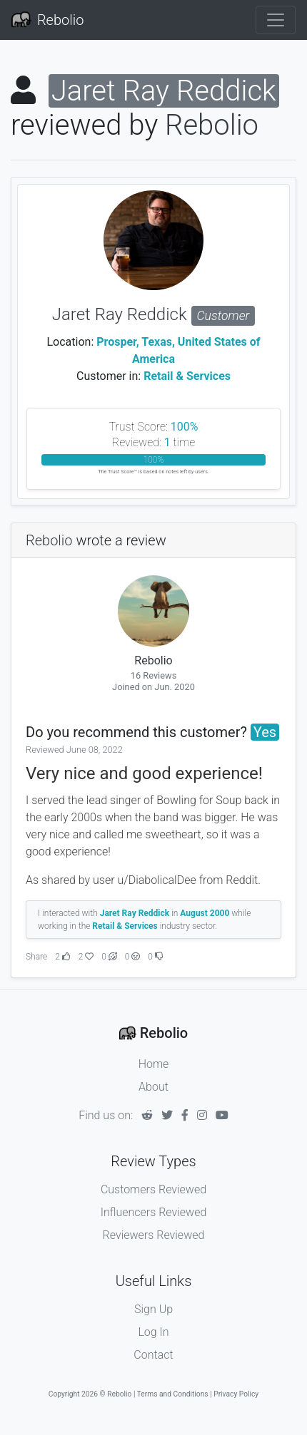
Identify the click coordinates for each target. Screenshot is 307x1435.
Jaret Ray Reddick (153, 314)
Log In (153, 1332)
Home (154, 1064)
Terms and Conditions (172, 1394)
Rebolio (60, 20)
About (153, 1087)
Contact (153, 1355)
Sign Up (153, 1309)
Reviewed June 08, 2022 (74, 749)
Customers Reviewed (153, 1189)
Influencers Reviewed (154, 1212)
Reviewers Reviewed (154, 1235)
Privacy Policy (235, 1394)
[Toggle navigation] (276, 20)
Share (36, 957)
